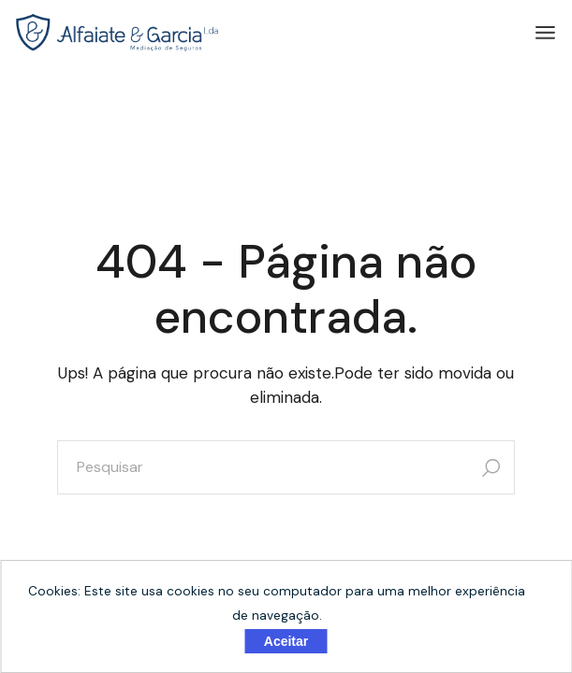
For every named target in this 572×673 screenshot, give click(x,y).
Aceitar (286, 641)
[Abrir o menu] (545, 32)
